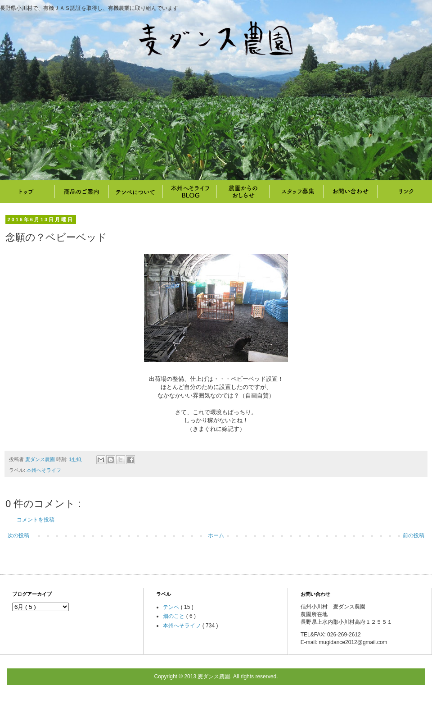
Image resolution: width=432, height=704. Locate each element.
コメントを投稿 (35, 520)
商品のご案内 (81, 191)
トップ (27, 191)
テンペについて (135, 191)
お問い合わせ (351, 191)
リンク (405, 191)
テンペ (171, 607)
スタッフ (297, 191)
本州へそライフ (189, 191)
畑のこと (243, 191)
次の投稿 (18, 535)
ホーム (216, 535)
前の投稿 (413, 535)
